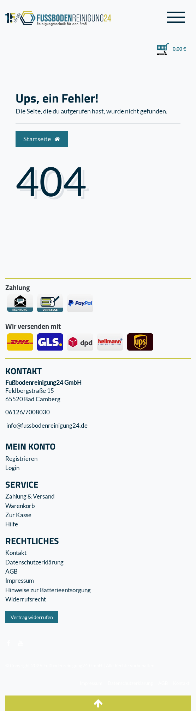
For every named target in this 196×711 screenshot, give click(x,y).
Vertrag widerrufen (32, 617)
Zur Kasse (18, 515)
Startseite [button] (41, 139)
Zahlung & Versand (30, 496)
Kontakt (15, 552)
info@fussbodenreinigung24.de (46, 425)
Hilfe (11, 524)
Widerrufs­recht (25, 599)
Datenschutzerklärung (34, 562)
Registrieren (21, 458)
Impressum (19, 580)
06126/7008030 (27, 412)
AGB (11, 571)
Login (12, 467)
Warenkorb (20, 505)
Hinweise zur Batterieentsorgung (48, 590)
